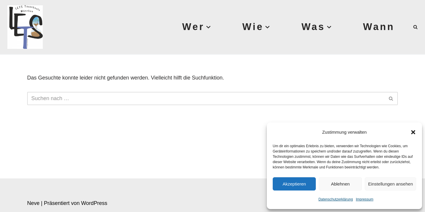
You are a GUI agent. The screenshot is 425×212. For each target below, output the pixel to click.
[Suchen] (415, 27)
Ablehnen (340, 183)
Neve (33, 203)
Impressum (364, 199)
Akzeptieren (294, 183)
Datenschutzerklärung (335, 199)
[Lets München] (23, 27)
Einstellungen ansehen (390, 183)
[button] (413, 132)
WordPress (94, 203)
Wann (379, 26)
